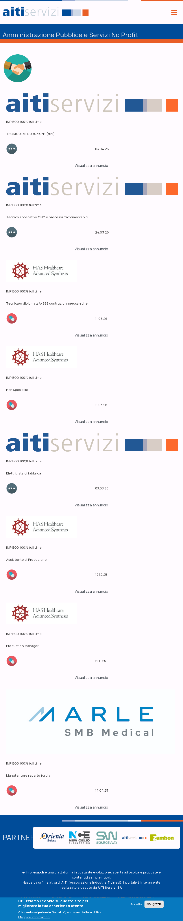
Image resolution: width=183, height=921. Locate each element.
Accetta (136, 904)
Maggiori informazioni (34, 917)
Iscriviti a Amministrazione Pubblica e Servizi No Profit (4, 88)
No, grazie (154, 904)
